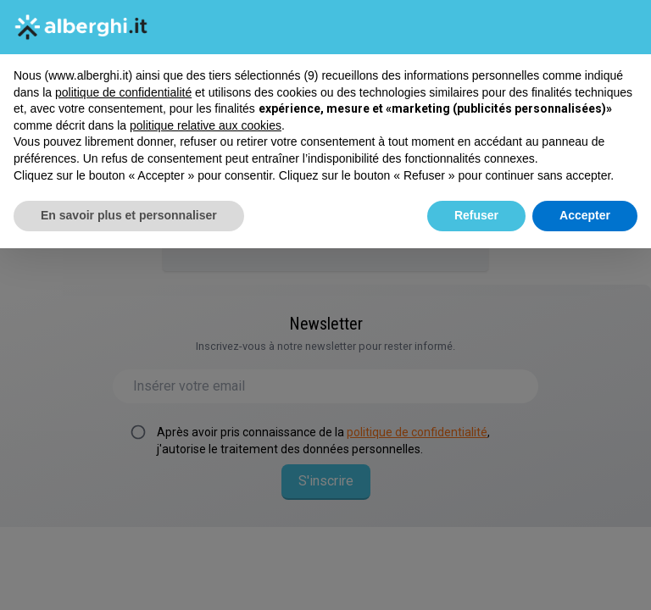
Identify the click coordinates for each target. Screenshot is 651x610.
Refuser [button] (476, 215)
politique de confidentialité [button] (123, 92)
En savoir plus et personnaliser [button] (129, 215)
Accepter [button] (584, 215)
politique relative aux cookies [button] (205, 125)
